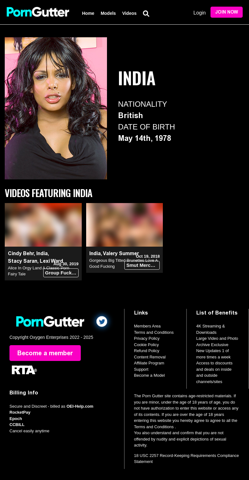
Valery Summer (121, 253)
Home (88, 13)
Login (199, 12)
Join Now (226, 12)
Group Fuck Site (62, 272)
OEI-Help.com (80, 406)
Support (141, 369)
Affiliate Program (149, 363)
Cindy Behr (21, 253)
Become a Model (149, 375)
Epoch (15, 418)
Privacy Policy (147, 338)
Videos (129, 13)
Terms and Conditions (154, 332)
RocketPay (19, 412)
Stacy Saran (22, 261)
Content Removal (150, 357)
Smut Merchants (143, 265)
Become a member (45, 353)
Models (108, 13)
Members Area (147, 326)
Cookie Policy (146, 344)
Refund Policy (146, 350)
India (42, 253)
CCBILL (17, 424)
